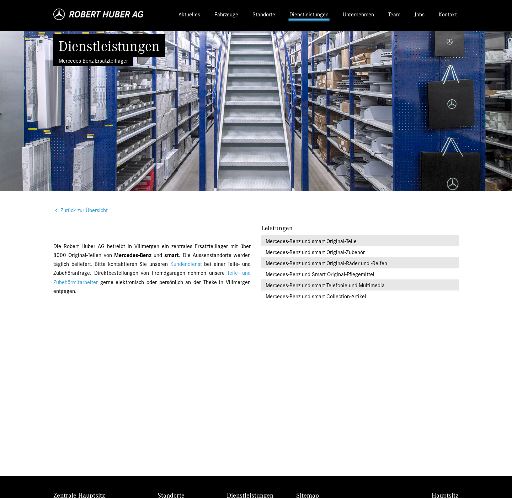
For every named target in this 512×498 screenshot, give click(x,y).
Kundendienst (186, 264)
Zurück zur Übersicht (84, 210)
